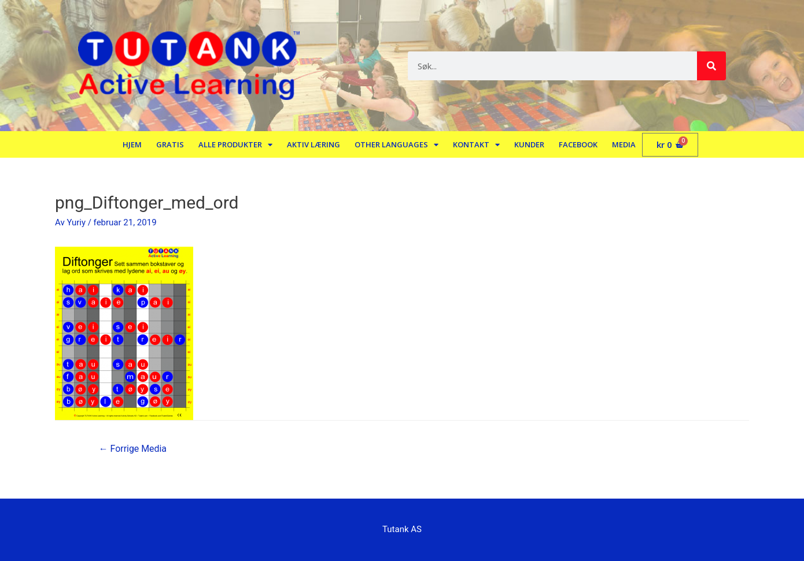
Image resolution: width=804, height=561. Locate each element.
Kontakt (476, 144)
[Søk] (711, 65)
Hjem (132, 144)
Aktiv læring (313, 144)
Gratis (170, 144)
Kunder (529, 144)
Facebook (578, 144)
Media (624, 144)
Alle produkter (235, 144)
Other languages (396, 144)
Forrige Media (133, 448)
